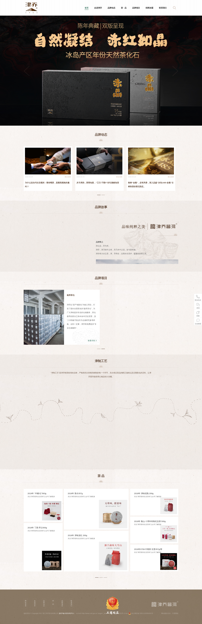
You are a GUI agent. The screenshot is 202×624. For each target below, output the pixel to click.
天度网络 (175, 613)
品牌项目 (136, 8)
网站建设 (164, 613)
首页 (87, 8)
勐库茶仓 (71, 295)
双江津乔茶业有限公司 (51, 613)
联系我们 (163, 8)
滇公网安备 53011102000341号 (140, 613)
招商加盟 (149, 8)
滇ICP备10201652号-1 (66, 613)
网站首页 (25, 603)
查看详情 (91, 341)
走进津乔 (98, 8)
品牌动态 (111, 8)
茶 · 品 (124, 8)
